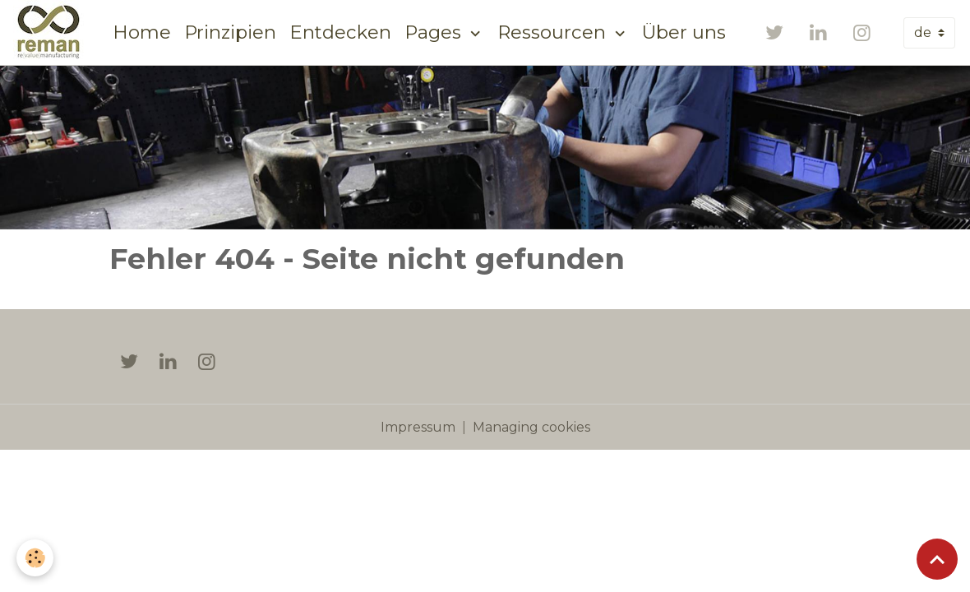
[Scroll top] (937, 559)
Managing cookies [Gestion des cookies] (531, 427)
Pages (435, 32)
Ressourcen (554, 32)
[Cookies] (34, 557)
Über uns (684, 32)
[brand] (51, 32)
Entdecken (340, 32)
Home (142, 32)
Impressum (418, 427)
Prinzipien (230, 32)
